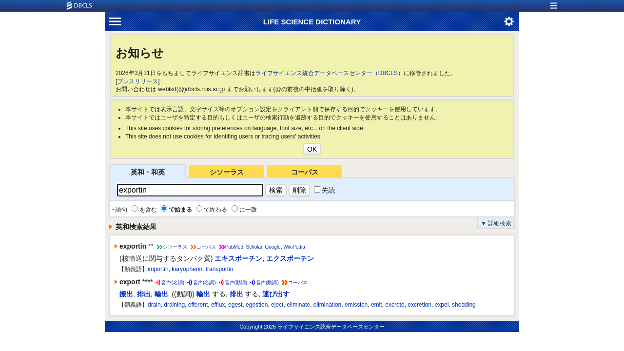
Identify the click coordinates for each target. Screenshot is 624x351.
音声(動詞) (236, 282)
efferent (198, 304)
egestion (257, 304)
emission (356, 304)
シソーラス (227, 172)
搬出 (126, 294)
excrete (394, 304)
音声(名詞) (172, 282)
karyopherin (187, 269)
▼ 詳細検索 (496, 223)
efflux (218, 304)
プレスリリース (137, 81)
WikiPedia (294, 247)
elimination (327, 304)
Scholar (254, 247)
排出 (144, 294)
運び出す (276, 294)
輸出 (161, 294)
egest (235, 304)
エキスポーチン (238, 258)
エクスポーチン (290, 258)
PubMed (234, 247)
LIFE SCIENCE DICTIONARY (312, 22)
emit (376, 304)
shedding (464, 304)
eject (277, 304)
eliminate (298, 304)
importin (158, 269)
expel (442, 304)
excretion (419, 304)
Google (272, 247)
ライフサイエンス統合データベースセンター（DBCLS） (329, 73)
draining (174, 304)
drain (154, 304)
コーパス (304, 172)
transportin (220, 269)
